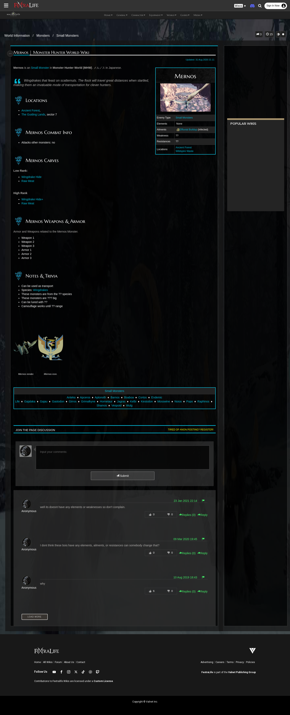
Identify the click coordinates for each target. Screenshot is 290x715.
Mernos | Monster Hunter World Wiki (52, 52)
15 (269, 34)
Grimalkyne (89, 401)
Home (37, 662)
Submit (122, 475)
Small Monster (41, 67)
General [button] (122, 15)
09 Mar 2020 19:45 (184, 539)
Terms (230, 662)
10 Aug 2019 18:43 (184, 577)
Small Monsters (67, 35)
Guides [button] (185, 15)
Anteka (70, 397)
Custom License (103, 681)
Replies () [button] (185, 515)
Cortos (142, 397)
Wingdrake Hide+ (34, 199)
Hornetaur (107, 401)
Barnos (114, 397)
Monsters (43, 35)
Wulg (130, 405)
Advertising (207, 662)
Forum (58, 662)
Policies (250, 662)
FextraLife (207, 672)
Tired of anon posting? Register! (189, 429)
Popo (190, 401)
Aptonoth (100, 397)
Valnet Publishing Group (242, 672)
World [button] (171, 15)
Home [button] (108, 15)
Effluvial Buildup (186, 129)
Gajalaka (31, 401)
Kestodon (148, 401)
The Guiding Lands (35, 114)
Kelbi (134, 401)
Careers (219, 662)
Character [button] (138, 15)
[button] (240, 5)
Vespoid (118, 405)
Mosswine (165, 401)
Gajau (45, 401)
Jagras (122, 401)
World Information (17, 35)
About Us (69, 662)
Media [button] (198, 15)
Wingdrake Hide (33, 177)
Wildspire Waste (183, 151)
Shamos (103, 405)
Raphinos (205, 401)
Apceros (85, 397)
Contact (80, 662)
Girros (74, 401)
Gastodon (59, 401)
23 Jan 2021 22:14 (184, 500)
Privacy (240, 662)
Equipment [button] (156, 15)
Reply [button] (201, 515)
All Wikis (48, 662)
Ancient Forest (182, 147)
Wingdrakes (41, 290)
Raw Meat (29, 181)
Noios (179, 401)
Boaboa (129, 397)
